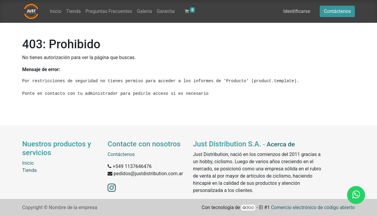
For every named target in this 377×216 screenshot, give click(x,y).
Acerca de (281, 144)
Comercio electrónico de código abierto (313, 207)
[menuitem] (55, 11)
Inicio (28, 163)
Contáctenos (337, 11)
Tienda (29, 170)
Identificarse (296, 11)
